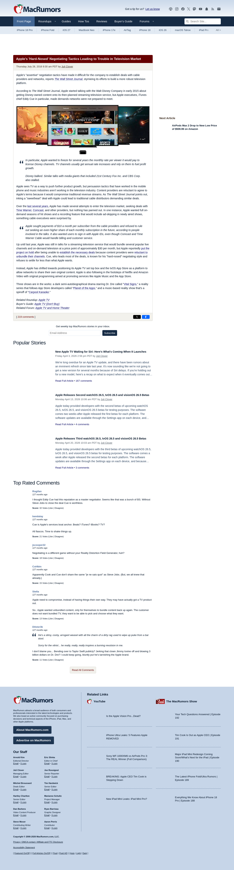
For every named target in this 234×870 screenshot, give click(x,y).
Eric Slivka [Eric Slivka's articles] (49, 755)
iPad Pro (204, 30)
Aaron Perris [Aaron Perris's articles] (50, 820)
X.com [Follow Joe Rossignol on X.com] (54, 774)
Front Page (24, 21)
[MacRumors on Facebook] (183, 9)
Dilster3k (37, 626)
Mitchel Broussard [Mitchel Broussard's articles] (22, 781)
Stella (35, 591)
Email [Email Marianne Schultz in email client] (47, 800)
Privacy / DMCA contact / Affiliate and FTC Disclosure (38, 842)
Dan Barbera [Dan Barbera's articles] (19, 807)
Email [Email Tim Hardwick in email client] (47, 787)
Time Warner (23, 210)
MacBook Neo (87, 30)
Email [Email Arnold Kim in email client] (16, 761)
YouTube (99, 699)
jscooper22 (39, 545)
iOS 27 (66, 30)
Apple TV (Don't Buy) (47, 303)
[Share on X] (137, 317)
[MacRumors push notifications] (207, 9)
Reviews (101, 21)
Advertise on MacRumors (33, 738)
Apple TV (44, 299)
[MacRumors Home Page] (37, 9)
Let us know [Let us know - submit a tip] (152, 9)
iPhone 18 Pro (25, 30)
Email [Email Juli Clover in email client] (16, 774)
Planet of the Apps (84, 288)
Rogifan (37, 491)
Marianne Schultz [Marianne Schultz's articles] (53, 794)
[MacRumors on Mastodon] (194, 9)
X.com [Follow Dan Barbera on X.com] (23, 813)
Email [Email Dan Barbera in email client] (16, 813)
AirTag (127, 30)
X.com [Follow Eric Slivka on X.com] (54, 761)
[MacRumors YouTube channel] (200, 9)
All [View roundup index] (218, 30)
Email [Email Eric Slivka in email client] (47, 761)
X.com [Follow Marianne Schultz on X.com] (54, 800)
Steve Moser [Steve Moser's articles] (19, 820)
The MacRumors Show (181, 699)
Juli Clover (67, 66)
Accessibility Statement (24, 847)
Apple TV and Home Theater (52, 307)
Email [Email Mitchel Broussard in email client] (16, 787)
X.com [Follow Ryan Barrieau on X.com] (54, 813)
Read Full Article (64, 385)
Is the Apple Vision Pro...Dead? (123, 714)
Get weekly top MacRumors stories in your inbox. (83, 326)
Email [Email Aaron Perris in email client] (47, 826)
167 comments (84, 385)
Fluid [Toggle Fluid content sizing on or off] (55, 853)
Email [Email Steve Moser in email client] (16, 826)
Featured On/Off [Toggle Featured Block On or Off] (21, 853)
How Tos (83, 21)
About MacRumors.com (32, 727)
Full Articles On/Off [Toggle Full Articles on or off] (41, 853)
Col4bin (37, 566)
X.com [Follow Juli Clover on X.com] (23, 774)
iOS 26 (162, 30)
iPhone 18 (145, 30)
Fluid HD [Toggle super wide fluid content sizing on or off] (63, 853)
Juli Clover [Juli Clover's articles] (18, 768)
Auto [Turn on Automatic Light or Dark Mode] (72, 853)
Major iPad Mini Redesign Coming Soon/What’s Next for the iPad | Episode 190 (197, 755)
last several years (37, 206)
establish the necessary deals (77, 252)
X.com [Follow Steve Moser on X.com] (23, 826)
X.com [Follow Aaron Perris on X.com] (54, 826)
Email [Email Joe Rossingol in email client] (47, 774)
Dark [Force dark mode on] (84, 853)
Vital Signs (130, 284)
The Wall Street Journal (68, 79)
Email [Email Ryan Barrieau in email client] (47, 813)
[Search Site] (202, 21)
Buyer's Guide (123, 21)
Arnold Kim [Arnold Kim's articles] (18, 755)
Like (51, 508)
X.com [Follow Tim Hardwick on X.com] (54, 787)
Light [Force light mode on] (78, 853)
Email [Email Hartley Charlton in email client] (16, 800)
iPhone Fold (47, 30)
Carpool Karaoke (39, 292)
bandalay (37, 516)
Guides (66, 21)
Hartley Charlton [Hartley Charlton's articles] (21, 794)
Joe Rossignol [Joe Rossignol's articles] (51, 768)
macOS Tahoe (183, 30)
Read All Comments (83, 670)
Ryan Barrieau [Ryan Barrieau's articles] (51, 807)
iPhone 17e (109, 30)
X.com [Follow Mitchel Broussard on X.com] (23, 787)
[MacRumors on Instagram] (177, 9)
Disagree (59, 508)
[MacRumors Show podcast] (171, 9)
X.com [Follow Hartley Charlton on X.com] (23, 800)
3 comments (82, 471)
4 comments (82, 428)
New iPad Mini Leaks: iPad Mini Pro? (126, 797)
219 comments (26, 316)
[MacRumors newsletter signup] (219, 9)
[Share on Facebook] (146, 317)
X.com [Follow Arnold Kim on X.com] (23, 761)
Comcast (38, 210)
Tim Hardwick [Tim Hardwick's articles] (51, 781)
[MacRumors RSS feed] (213, 9)
